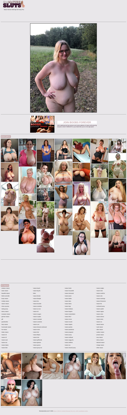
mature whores (100, 316)
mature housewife (69, 290)
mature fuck (35, 337)
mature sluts (99, 290)
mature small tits (100, 293)
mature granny (36, 345)
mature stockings (100, 298)
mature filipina (36, 334)
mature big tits (36, 290)
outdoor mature (100, 332)
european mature (5, 314)
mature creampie (37, 319)
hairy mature (4, 324)
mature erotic (36, 329)
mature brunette (36, 303)
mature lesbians (68, 309)
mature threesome (101, 301)
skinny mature (100, 340)
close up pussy (5, 306)
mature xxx (99, 321)
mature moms (68, 319)
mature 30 (4, 334)
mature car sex (36, 309)
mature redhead (68, 337)
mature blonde (36, 296)
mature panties (68, 327)
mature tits (99, 303)
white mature (99, 347)
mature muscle (68, 321)
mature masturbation (69, 314)
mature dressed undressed (39, 327)
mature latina (67, 303)
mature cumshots (37, 321)
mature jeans (67, 296)
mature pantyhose (69, 329)
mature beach (36, 288)
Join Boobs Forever (77, 122)
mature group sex (37, 347)
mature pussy (68, 334)
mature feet (35, 332)
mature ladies (68, 298)
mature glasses (36, 342)
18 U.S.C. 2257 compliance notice (79, 411)
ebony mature (5, 311)
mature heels (67, 288)
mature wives (99, 319)
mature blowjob (36, 298)
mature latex (67, 301)
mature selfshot (68, 342)
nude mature (99, 327)
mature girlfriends (37, 340)
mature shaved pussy (70, 347)
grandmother (4, 321)
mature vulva (99, 314)
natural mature (100, 324)
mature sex (67, 345)
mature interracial (69, 293)
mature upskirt (100, 309)
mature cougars (36, 314)
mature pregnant (68, 332)
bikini (34, 293)
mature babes (5, 345)
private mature (100, 334)
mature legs (67, 306)
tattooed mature (100, 342)
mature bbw (4, 347)
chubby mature (5, 301)
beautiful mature (5, 293)
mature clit (35, 311)
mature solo (99, 296)
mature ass (4, 342)
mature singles (100, 288)
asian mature (4, 290)
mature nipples (68, 324)
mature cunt (35, 324)
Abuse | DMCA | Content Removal (61, 411)
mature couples (36, 316)
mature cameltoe (37, 306)
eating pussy (4, 309)
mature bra (35, 301)
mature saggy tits (69, 340)
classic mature (5, 303)
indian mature (4, 332)
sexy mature (99, 337)
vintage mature (100, 345)
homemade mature (6, 327)
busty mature (4, 298)
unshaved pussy (100, 306)
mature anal (4, 340)
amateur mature (5, 288)
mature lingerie (68, 311)
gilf (2, 319)
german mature (5, 316)
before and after (5, 296)
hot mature (4, 329)
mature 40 (4, 337)
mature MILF (67, 316)
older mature (99, 329)
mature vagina (100, 311)
